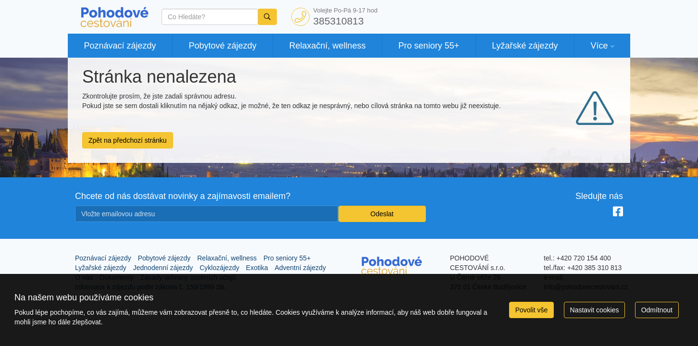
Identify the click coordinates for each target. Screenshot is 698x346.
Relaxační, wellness (327, 45)
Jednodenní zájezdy (163, 268)
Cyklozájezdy (219, 268)
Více (599, 45)
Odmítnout (657, 310)
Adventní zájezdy (300, 268)
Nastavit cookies (594, 310)
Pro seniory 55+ (429, 45)
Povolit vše (531, 310)
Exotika (257, 268)
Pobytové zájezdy (223, 45)
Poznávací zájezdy (120, 45)
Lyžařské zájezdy (525, 45)
